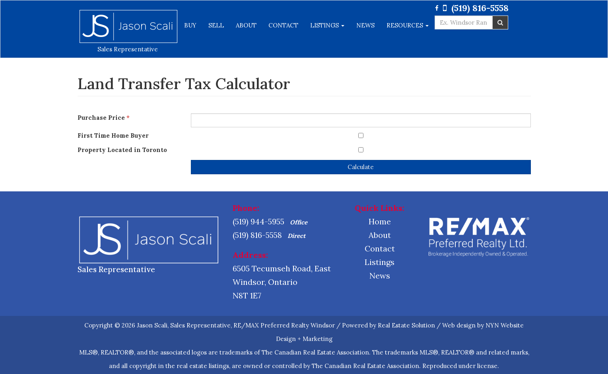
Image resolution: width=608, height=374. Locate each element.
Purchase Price (104, 117)
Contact (283, 25)
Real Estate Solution (406, 325)
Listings (327, 25)
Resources (408, 25)
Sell (216, 25)
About (246, 25)
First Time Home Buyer (115, 135)
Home (380, 221)
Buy (190, 25)
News (365, 25)
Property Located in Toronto (124, 150)
